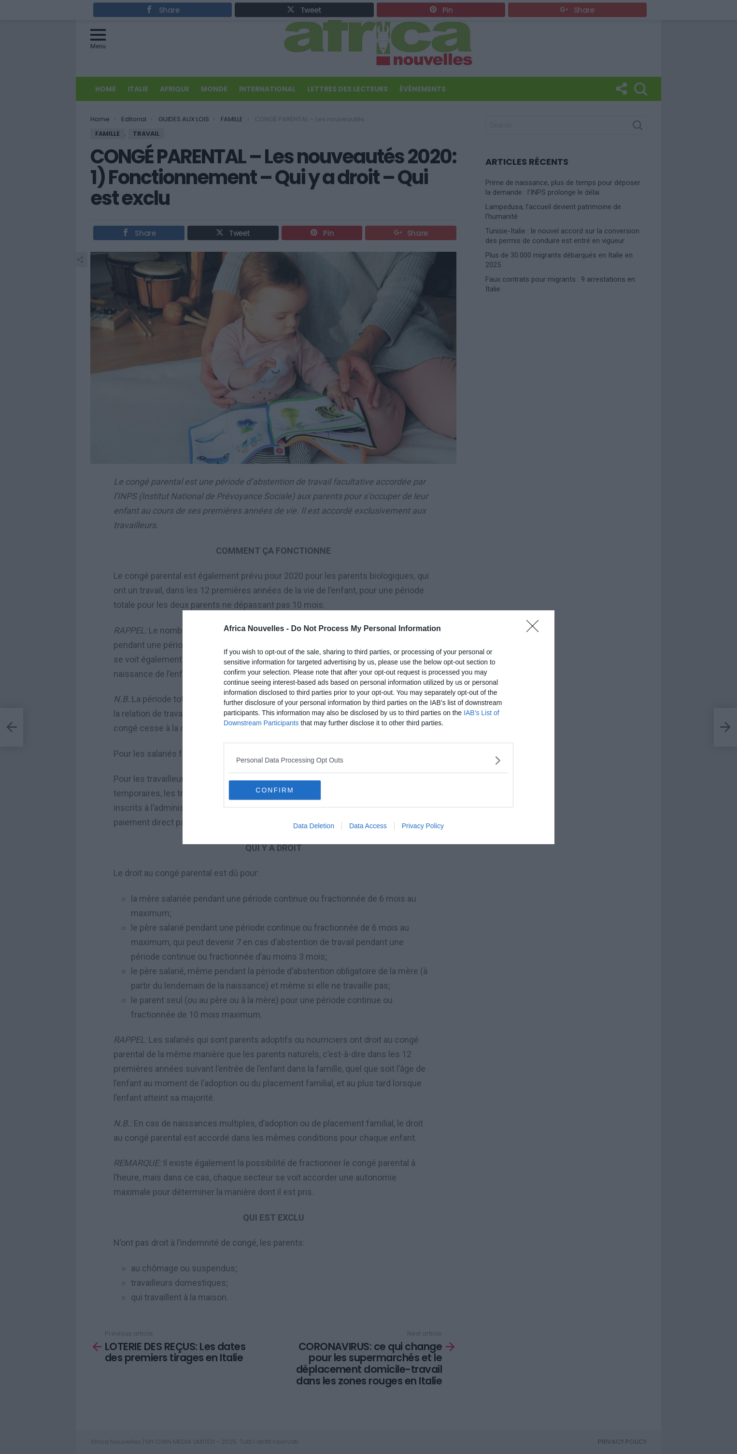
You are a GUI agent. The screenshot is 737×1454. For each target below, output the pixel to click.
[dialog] (368, 727)
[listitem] (368, 760)
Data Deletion (313, 826)
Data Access (368, 826)
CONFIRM (274, 789)
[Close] (535, 629)
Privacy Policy (423, 826)
